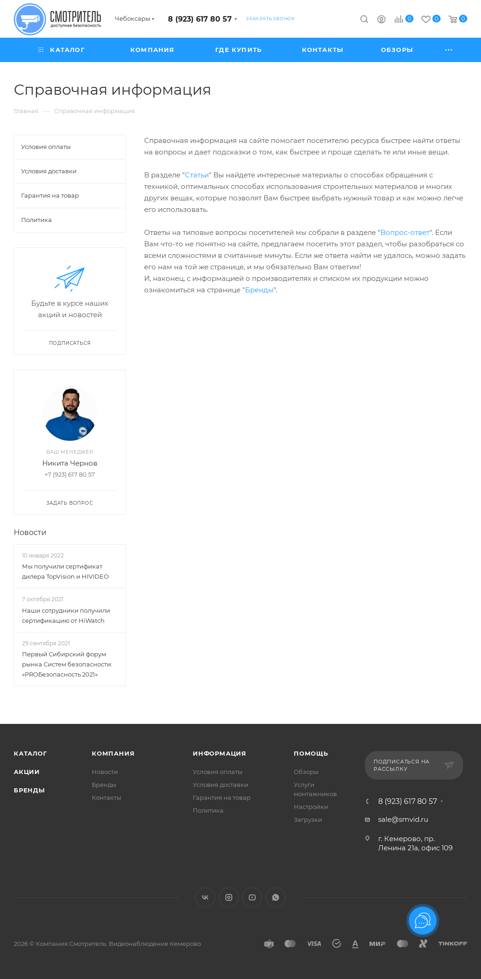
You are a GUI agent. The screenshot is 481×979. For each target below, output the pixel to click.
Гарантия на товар (222, 797)
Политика (208, 810)
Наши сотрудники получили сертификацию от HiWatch (66, 615)
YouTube (252, 897)
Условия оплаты (217, 771)
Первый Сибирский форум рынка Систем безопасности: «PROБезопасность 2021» (67, 664)
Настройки (311, 806)
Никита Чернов (69, 463)
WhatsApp (275, 897)
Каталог (30, 753)
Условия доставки (220, 784)
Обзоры (306, 771)
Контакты (106, 797)
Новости (30, 532)
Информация (219, 753)
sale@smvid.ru (403, 819)
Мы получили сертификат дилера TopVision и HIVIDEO (65, 571)
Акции (27, 771)
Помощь (311, 753)
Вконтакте (205, 897)
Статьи (197, 175)
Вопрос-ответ (405, 232)
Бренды (259, 289)
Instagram (229, 897)
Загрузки (308, 819)
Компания (113, 753)
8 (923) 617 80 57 (200, 19)
